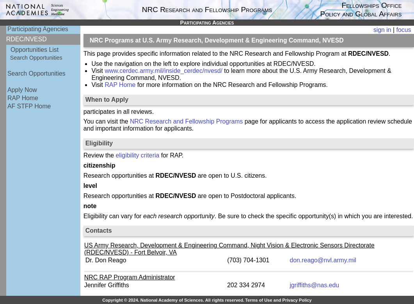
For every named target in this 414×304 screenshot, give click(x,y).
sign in (382, 30)
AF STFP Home (29, 106)
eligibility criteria (138, 155)
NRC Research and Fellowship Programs (186, 121)
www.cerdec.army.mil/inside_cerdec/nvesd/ (163, 70)
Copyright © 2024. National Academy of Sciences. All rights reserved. (173, 300)
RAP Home (22, 98)
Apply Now (22, 90)
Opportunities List (35, 49)
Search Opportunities (36, 58)
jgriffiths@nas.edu (314, 285)
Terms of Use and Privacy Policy (278, 300)
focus (403, 30)
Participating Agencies (37, 29)
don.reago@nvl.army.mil (323, 260)
